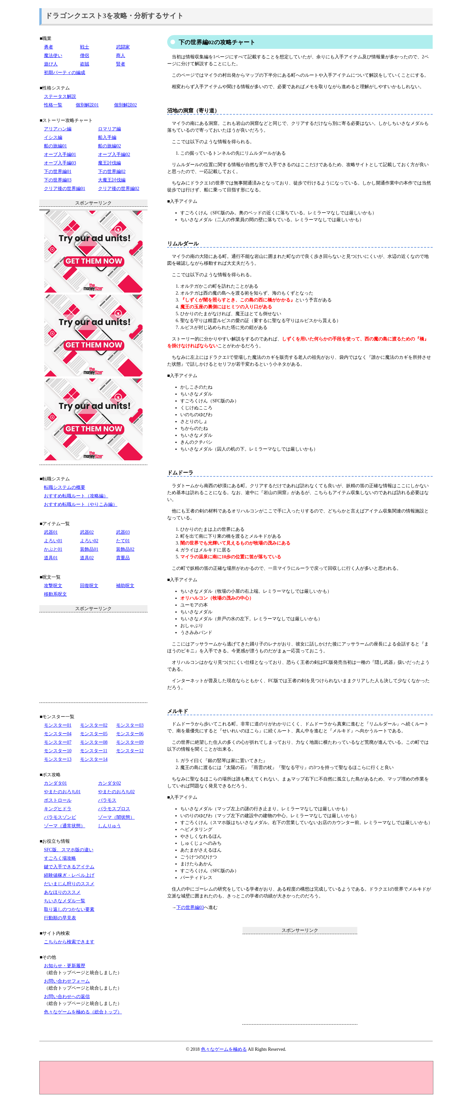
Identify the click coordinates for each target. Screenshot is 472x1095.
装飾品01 (89, 549)
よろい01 (53, 540)
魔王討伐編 (109, 163)
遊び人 (51, 64)
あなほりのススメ (62, 892)
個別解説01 (87, 105)
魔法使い (53, 55)
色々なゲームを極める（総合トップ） (83, 1011)
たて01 (123, 540)
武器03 (123, 532)
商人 (120, 55)
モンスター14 (94, 759)
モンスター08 (94, 742)
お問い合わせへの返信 (67, 996)
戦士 (84, 47)
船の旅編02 (109, 146)
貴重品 (123, 557)
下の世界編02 (112, 171)
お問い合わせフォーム (67, 981)
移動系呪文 (55, 594)
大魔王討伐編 (112, 180)
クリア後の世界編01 (64, 188)
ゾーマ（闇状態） (116, 817)
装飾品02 (125, 549)
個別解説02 (125, 105)
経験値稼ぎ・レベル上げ (69, 875)
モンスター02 (94, 725)
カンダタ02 (109, 783)
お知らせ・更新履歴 (64, 965)
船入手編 (107, 137)
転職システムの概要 (64, 487)
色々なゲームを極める (224, 1049)
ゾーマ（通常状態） (64, 825)
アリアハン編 (57, 128)
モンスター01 (57, 725)
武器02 (87, 532)
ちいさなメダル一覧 (64, 900)
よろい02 (89, 540)
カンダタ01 (55, 783)
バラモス (107, 800)
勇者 (48, 47)
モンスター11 (93, 750)
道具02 (87, 557)
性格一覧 (53, 105)
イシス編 (53, 137)
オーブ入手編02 (114, 154)
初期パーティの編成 (64, 72)
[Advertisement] (300, 979)
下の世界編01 (57, 171)
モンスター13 (57, 759)
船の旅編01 (55, 146)
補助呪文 (125, 585)
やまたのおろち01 (62, 791)
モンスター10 (57, 750)
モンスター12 (130, 750)
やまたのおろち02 (116, 791)
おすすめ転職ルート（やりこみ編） (80, 504)
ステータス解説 (60, 96)
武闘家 (123, 47)
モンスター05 (94, 733)
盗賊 (84, 64)
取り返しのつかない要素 (69, 909)
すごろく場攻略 (60, 858)
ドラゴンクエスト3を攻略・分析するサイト (114, 16)
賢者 (120, 64)
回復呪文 (89, 585)
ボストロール (57, 800)
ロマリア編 (109, 128)
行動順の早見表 (60, 917)
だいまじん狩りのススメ (69, 883)
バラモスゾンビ (60, 817)
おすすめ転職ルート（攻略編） (76, 495)
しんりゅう (109, 825)
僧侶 (84, 55)
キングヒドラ (57, 808)
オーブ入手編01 (60, 154)
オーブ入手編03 (60, 163)
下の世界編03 (190, 907)
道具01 (51, 557)
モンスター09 (130, 742)
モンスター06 (130, 733)
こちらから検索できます (69, 941)
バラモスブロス (114, 808)
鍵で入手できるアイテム (69, 866)
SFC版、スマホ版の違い (68, 849)
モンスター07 (57, 742)
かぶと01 (53, 549)
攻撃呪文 (53, 585)
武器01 (51, 532)
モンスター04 (57, 733)
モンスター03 (130, 725)
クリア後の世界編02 (118, 188)
